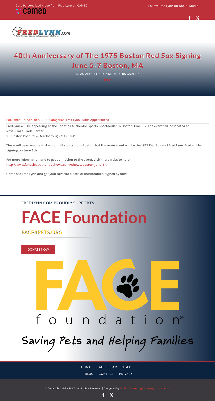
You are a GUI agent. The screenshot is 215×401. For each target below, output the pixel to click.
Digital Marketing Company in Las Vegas (145, 388)
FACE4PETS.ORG (41, 232)
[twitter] (197, 18)
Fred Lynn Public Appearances (87, 120)
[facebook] (189, 18)
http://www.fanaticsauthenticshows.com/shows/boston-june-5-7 (57, 165)
